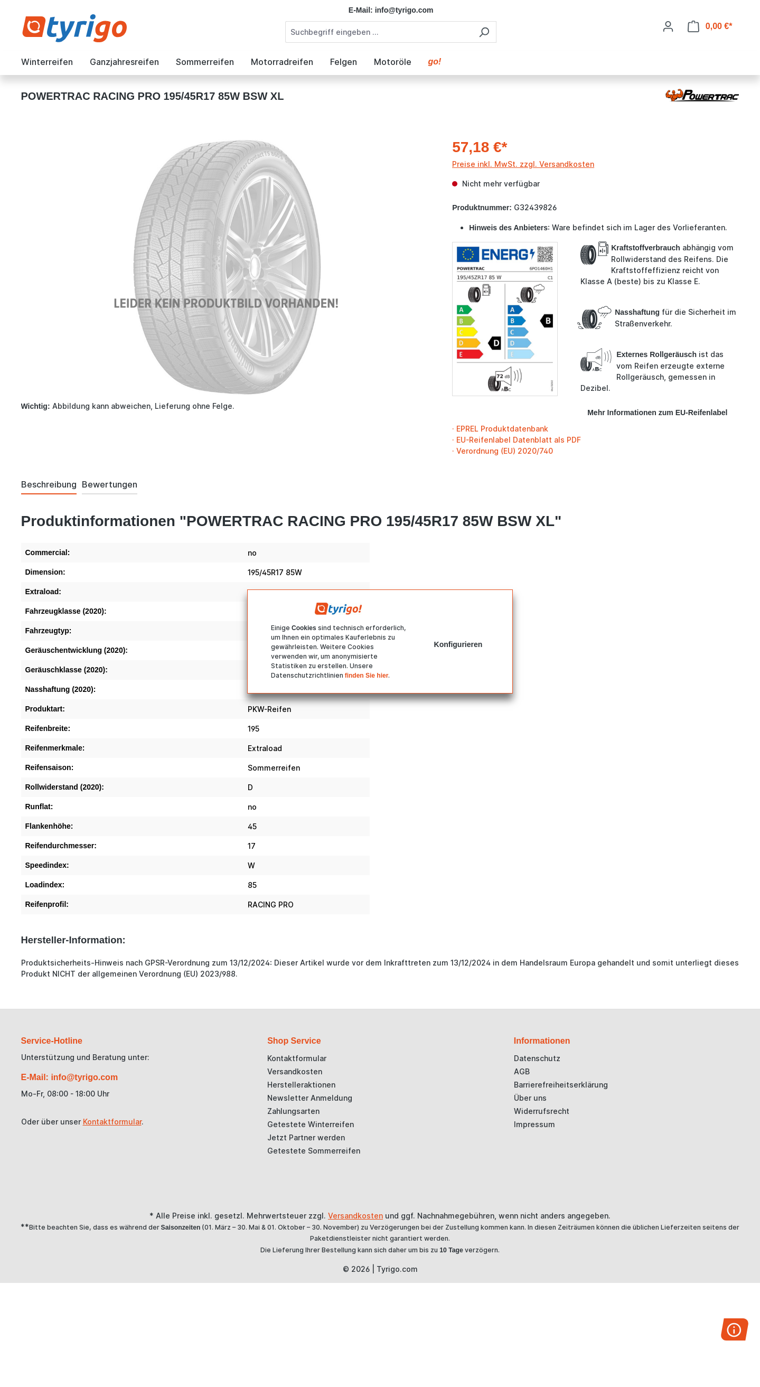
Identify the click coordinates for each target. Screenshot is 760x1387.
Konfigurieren (458, 644)
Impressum (534, 1124)
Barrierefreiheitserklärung (561, 1084)
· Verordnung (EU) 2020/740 (502, 450)
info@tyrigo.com (404, 10)
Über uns (530, 1097)
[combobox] (378, 32)
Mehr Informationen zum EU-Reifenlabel (657, 412)
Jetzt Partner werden (306, 1137)
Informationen (542, 1040)
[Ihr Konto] (668, 26)
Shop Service (294, 1040)
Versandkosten (294, 1071)
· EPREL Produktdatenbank (500, 428)
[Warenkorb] (710, 26)
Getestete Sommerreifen (313, 1150)
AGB (522, 1071)
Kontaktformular (112, 1121)
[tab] (49, 484)
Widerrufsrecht (541, 1111)
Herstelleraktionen (301, 1084)
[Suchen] (484, 32)
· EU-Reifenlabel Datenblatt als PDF (516, 439)
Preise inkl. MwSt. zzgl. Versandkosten (523, 164)
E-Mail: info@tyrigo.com (69, 1077)
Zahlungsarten (293, 1111)
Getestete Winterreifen (310, 1124)
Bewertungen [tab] (109, 484)
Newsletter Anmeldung (309, 1097)
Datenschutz (537, 1058)
